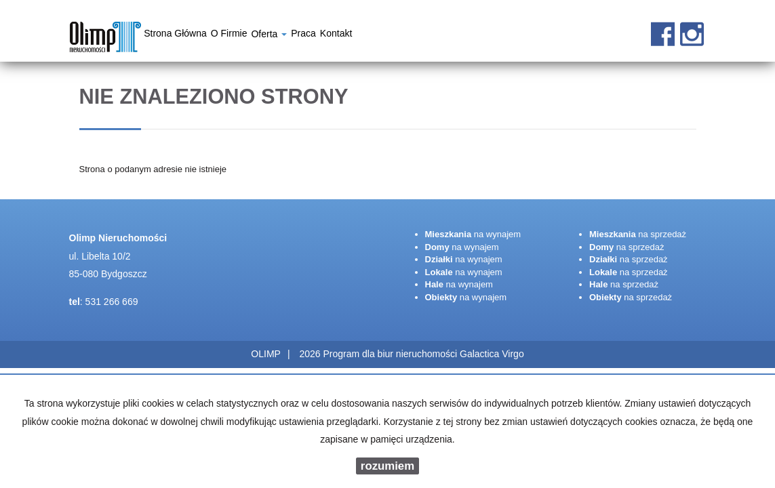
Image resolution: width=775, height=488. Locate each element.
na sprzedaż (637, 234)
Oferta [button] (269, 35)
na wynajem (473, 234)
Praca (303, 35)
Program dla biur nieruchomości (391, 353)
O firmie (229, 35)
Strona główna (175, 35)
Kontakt (336, 35)
